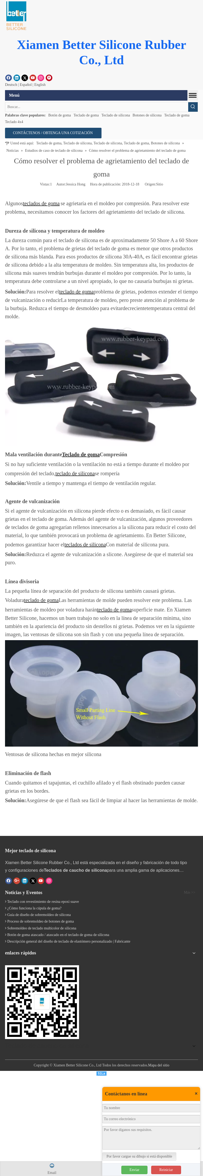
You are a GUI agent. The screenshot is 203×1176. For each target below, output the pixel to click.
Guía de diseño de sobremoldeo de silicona (39, 915)
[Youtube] (33, 77)
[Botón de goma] (16, 16)
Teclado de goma (86, 115)
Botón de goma (59, 115)
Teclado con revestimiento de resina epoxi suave (43, 902)
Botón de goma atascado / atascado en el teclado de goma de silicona (58, 935)
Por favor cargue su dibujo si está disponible (139, 1156)
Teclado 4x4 (14, 122)
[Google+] (16, 880)
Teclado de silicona (116, 115)
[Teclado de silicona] (42, 1002)
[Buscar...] (96, 107)
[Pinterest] (49, 77)
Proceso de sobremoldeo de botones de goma (40, 921)
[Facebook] (8, 77)
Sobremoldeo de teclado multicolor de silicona (41, 928)
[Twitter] (24, 77)
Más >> (189, 892)
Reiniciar (166, 1170)
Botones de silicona (147, 115)
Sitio (159, 184)
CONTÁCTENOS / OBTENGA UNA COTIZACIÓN (53, 133)
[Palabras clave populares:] (193, 107)
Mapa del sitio (158, 1064)
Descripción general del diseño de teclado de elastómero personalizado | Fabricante (68, 941)
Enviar (134, 1170)
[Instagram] (41, 77)
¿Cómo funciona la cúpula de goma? (34, 908)
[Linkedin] (16, 77)
